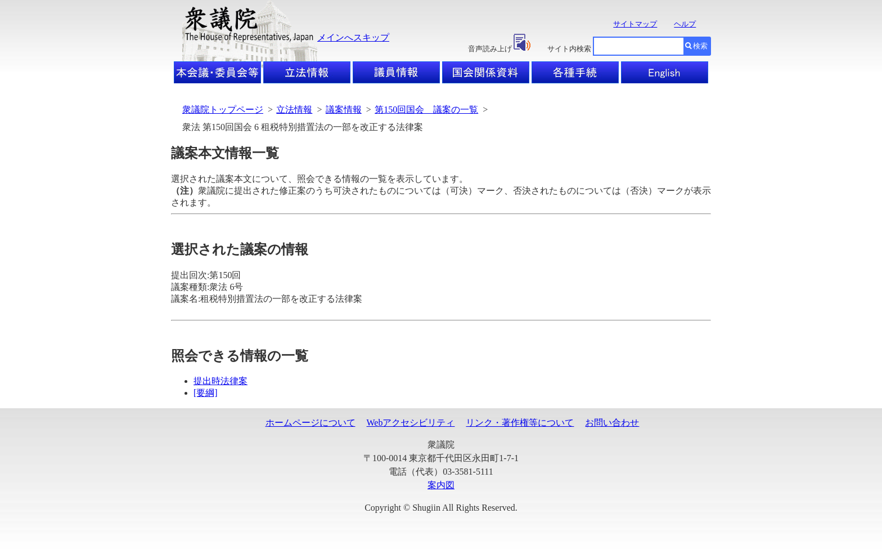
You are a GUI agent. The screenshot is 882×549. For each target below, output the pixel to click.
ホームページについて (311, 422)
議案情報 (344, 109)
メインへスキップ (353, 37)
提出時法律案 (221, 381)
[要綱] (206, 393)
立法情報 (294, 109)
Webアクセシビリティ (411, 422)
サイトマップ (635, 24)
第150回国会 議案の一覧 (426, 109)
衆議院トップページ (222, 109)
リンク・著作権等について (520, 422)
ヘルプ (685, 24)
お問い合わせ (612, 422)
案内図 (441, 485)
